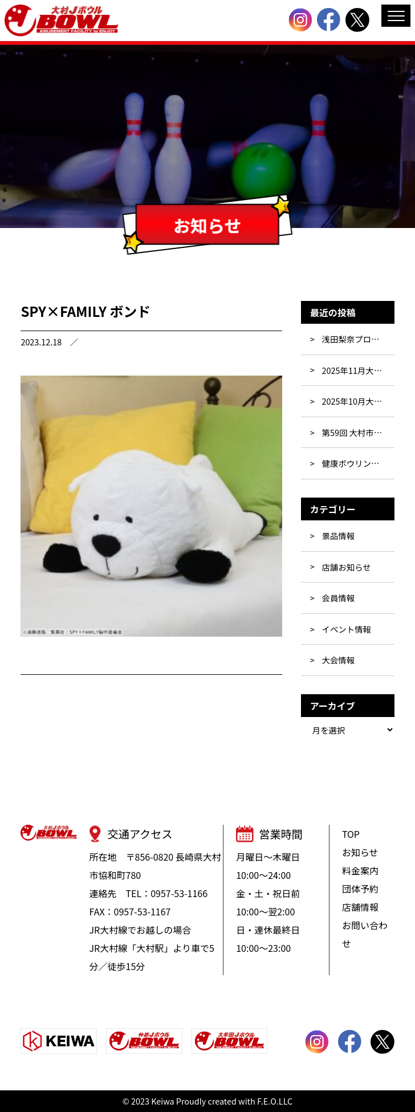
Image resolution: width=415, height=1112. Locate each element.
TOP (351, 834)
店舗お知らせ (346, 567)
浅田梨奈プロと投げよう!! (358, 339)
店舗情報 (360, 907)
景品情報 (338, 535)
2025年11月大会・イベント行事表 (358, 370)
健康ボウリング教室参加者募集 (358, 463)
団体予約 (360, 888)
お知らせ (360, 852)
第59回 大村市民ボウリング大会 (358, 432)
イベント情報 (346, 629)
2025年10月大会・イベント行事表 (358, 401)
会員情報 (338, 598)
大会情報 (338, 660)
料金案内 (360, 870)
